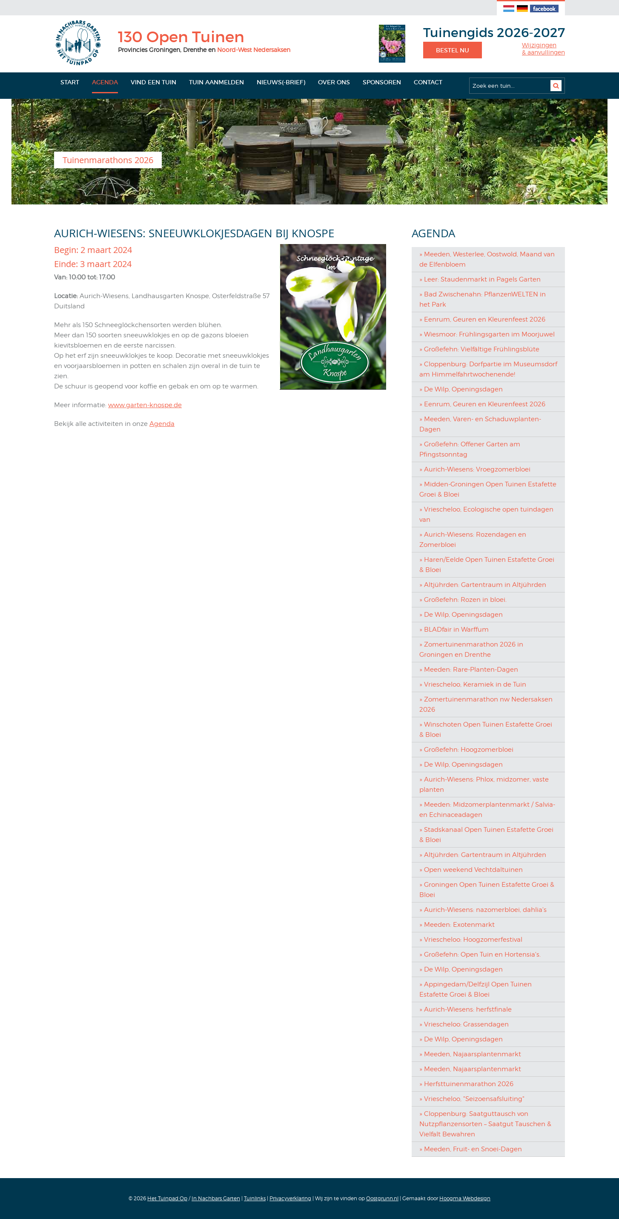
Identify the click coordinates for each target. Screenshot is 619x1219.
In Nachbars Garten (216, 1198)
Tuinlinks (255, 1198)
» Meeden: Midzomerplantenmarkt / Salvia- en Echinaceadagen (487, 810)
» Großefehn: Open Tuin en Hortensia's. (480, 954)
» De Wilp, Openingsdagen (461, 389)
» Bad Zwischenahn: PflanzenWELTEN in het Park (482, 299)
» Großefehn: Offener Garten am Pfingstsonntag (469, 449)
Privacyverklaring (290, 1198)
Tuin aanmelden (216, 82)
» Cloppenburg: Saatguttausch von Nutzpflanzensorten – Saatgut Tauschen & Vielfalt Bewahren (485, 1124)
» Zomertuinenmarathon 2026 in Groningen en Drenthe (471, 649)
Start (69, 82)
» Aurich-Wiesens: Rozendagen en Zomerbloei (472, 540)
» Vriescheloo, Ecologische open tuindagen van (486, 514)
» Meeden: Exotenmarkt (457, 925)
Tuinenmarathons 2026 (108, 160)
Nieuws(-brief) (281, 82)
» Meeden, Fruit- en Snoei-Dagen (470, 1149)
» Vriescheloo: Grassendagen (464, 1024)
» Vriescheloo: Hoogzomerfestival (470, 939)
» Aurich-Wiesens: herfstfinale (465, 1009)
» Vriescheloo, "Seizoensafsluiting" (471, 1099)
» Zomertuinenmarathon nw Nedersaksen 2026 (486, 704)
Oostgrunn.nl (382, 1198)
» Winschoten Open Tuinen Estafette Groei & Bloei (485, 730)
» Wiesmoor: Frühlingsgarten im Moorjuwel (487, 334)
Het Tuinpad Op (167, 1198)
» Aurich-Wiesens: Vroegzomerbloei (474, 469)
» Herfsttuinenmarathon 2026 (466, 1084)
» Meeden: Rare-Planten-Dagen (468, 669)
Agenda (105, 82)
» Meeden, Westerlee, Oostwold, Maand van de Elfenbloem (487, 259)
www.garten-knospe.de (145, 405)
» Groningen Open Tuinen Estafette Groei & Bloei (486, 890)
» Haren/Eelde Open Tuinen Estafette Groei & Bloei (486, 565)
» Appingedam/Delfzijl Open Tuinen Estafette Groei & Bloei (475, 989)
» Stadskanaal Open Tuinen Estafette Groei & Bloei (486, 835)
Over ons (334, 82)
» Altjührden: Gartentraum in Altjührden (482, 585)
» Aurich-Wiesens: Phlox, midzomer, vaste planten (484, 785)
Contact (428, 82)
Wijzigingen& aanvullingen (543, 49)
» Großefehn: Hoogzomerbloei (466, 749)
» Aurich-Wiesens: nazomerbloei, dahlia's (483, 910)
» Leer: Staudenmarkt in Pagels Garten (480, 279)
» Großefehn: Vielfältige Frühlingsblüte (479, 349)
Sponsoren (382, 82)
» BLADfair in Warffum (454, 629)
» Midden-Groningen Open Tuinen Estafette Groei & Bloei (487, 489)
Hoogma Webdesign (464, 1198)
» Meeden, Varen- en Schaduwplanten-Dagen (480, 424)
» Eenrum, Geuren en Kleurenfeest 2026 (482, 319)
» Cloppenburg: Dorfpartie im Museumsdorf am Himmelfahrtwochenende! (488, 369)
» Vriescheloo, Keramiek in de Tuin (472, 684)
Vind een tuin (153, 82)
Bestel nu (452, 50)
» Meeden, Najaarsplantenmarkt (470, 1054)
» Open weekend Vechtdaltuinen (471, 870)
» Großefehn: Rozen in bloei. (463, 600)
